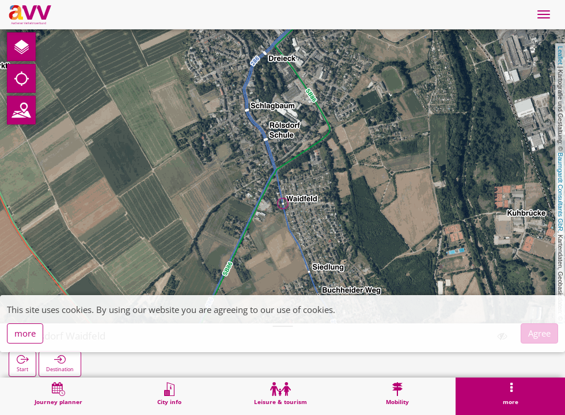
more (25, 333)
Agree (539, 333)
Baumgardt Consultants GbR (560, 192)
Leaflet (560, 55)
